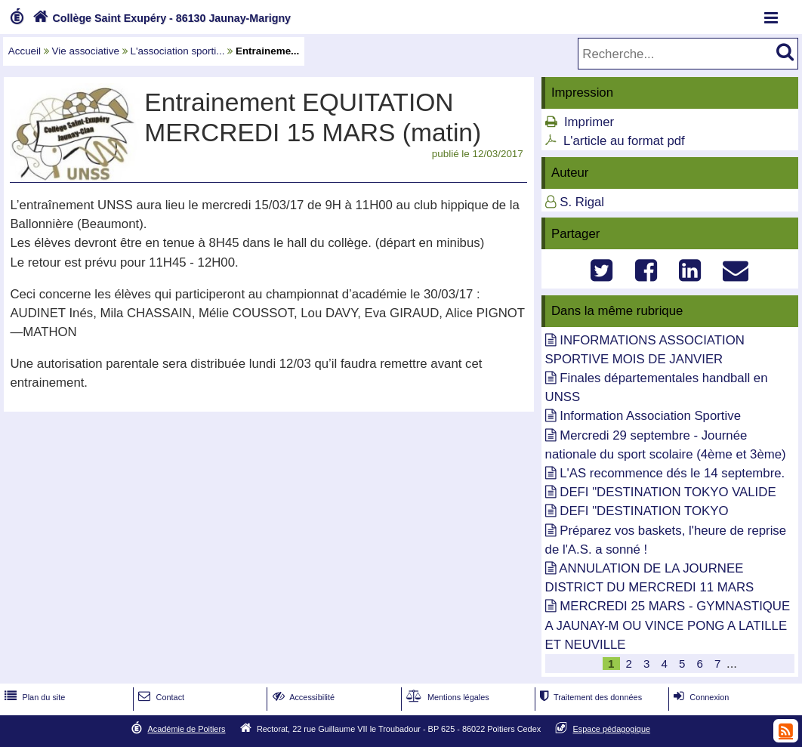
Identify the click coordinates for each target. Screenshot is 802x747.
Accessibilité (302, 697)
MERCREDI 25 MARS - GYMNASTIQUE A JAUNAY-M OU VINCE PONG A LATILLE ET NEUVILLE (668, 625)
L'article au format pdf (624, 141)
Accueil (24, 51)
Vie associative (85, 51)
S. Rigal (582, 202)
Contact (159, 697)
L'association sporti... (177, 51)
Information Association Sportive (650, 416)
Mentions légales (446, 697)
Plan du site (33, 697)
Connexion (700, 697)
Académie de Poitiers (186, 728)
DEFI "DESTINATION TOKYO (644, 511)
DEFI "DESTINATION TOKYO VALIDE (668, 492)
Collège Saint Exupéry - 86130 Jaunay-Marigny (160, 18)
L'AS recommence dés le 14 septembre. (672, 473)
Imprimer (589, 122)
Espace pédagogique (612, 728)
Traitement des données (589, 697)
